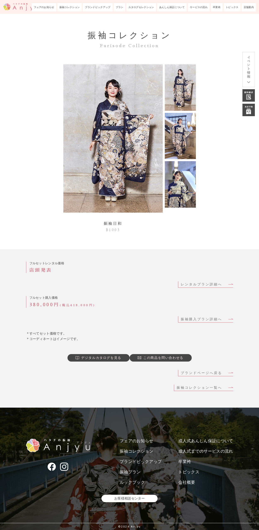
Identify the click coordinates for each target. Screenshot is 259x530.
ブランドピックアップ (97, 7)
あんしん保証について (172, 7)
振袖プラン (130, 472)
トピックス (232, 7)
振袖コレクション (69, 7)
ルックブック (132, 482)
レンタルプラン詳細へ (201, 284)
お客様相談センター (129, 498)
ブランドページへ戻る (201, 373)
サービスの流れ (199, 7)
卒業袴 (216, 7)
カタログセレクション (141, 7)
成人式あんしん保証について (205, 441)
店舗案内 (249, 7)
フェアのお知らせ (44, 7)
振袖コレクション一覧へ (199, 387)
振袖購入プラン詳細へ (201, 319)
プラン (119, 7)
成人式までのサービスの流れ (205, 451)
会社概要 (186, 482)
